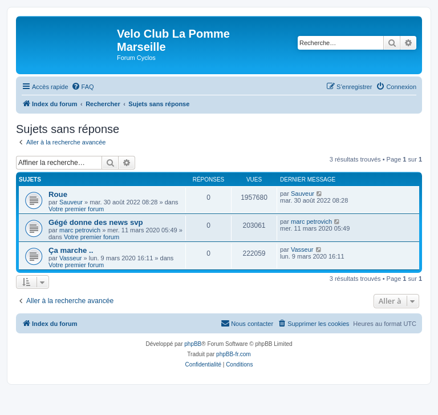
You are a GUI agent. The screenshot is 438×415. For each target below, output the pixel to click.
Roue (57, 194)
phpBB (192, 344)
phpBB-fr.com (233, 354)
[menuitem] (82, 87)
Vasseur (70, 258)
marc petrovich (79, 230)
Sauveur (71, 202)
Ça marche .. (70, 250)
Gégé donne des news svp (95, 222)
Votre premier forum (76, 209)
